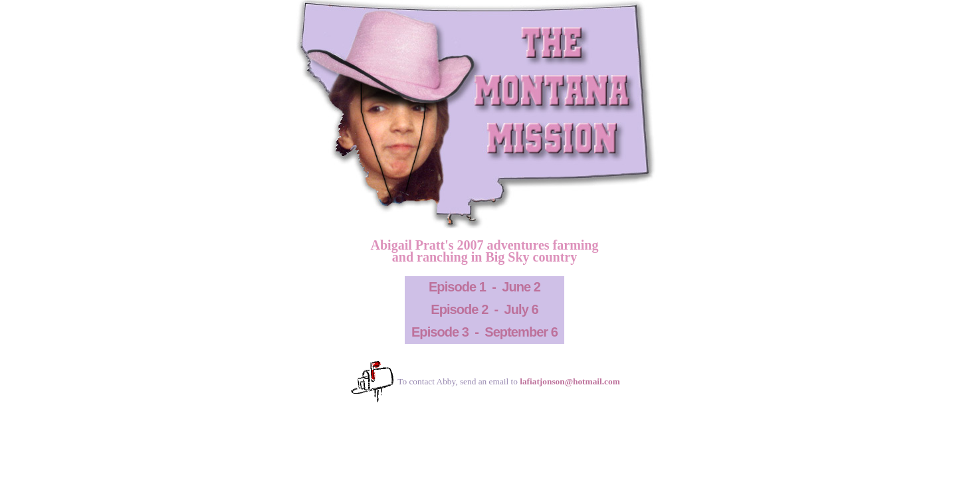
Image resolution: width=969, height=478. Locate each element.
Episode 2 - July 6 (484, 309)
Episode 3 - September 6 (484, 332)
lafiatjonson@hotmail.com (570, 381)
